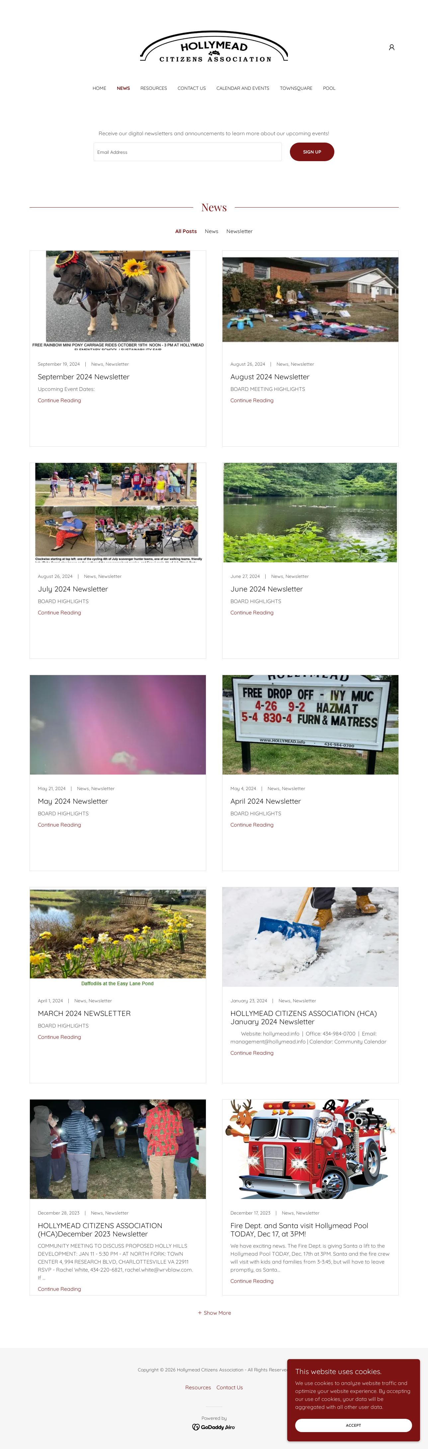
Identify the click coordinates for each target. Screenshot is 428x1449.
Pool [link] (329, 88)
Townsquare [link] (296, 88)
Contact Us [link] (192, 88)
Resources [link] (153, 88)
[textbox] (188, 152)
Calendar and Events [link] (242, 88)
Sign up (312, 152)
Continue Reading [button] (59, 400)
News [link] (123, 88)
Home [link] (99, 88)
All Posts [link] (186, 231)
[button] (391, 47)
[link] (214, 46)
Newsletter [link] (239, 231)
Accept (353, 1425)
